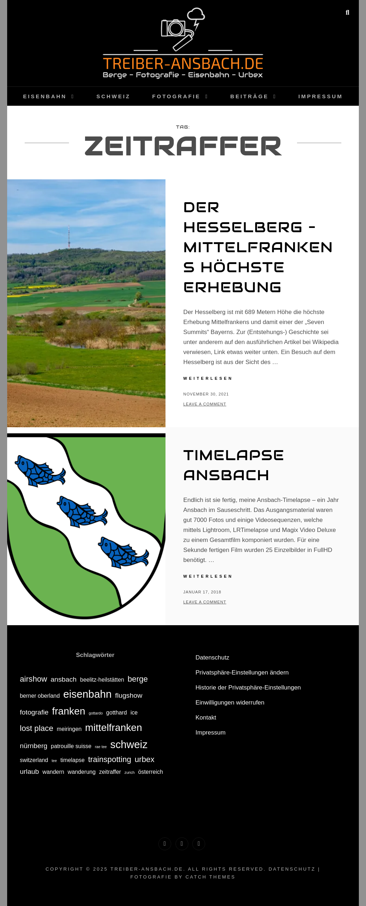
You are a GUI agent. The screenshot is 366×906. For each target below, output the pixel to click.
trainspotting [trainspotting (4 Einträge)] (109, 759)
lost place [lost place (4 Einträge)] (36, 728)
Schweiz (113, 96)
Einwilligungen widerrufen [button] (230, 702)
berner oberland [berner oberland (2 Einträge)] (40, 696)
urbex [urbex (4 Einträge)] (144, 759)
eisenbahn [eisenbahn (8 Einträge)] (87, 694)
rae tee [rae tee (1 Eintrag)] (101, 747)
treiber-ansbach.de (146, 869)
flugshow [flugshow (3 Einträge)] (128, 695)
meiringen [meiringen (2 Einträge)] (69, 729)
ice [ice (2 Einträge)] (134, 713)
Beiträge (249, 96)
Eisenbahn (45, 96)
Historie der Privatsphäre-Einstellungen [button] (248, 687)
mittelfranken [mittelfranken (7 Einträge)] (113, 727)
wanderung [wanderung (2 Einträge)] (81, 772)
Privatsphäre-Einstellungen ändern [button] (242, 672)
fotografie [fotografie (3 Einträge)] (34, 712)
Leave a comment (204, 404)
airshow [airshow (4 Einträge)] (33, 678)
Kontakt (206, 717)
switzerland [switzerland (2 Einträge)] (34, 760)
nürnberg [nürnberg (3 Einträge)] (33, 746)
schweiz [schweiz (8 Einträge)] (128, 744)
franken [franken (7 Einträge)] (68, 711)
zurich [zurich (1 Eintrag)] (129, 772)
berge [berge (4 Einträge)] (138, 678)
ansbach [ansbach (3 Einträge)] (64, 679)
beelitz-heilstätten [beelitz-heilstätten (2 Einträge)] (102, 680)
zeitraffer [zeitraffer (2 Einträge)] (110, 772)
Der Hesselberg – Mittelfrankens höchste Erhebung (258, 247)
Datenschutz (212, 657)
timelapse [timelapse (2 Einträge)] (72, 760)
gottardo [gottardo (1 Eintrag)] (96, 713)
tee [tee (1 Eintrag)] (54, 760)
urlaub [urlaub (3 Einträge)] (29, 771)
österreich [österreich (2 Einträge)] (150, 772)
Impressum (320, 96)
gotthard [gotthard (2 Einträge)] (116, 713)
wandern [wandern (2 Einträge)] (53, 772)
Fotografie (176, 96)
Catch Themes (211, 877)
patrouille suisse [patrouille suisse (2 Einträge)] (71, 746)
